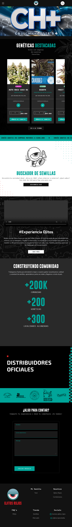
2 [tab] (35, 32)
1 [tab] (31, 32)
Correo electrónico (21, 432)
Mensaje (18, 440)
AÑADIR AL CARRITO (18, 119)
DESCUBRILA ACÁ (36, 184)
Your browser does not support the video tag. (36, 213)
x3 (18, 105)
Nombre (18, 424)
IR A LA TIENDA (36, 128)
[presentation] (28, 461)
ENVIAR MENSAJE (24, 469)
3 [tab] (39, 32)
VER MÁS (36, 252)
